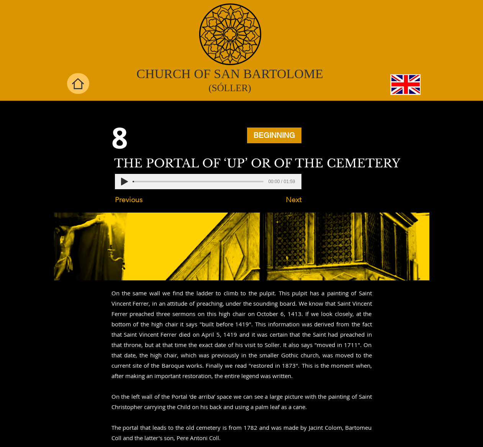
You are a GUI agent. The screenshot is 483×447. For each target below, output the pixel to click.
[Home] (78, 83)
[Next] (282, 200)
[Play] (124, 181)
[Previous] (140, 200)
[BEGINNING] (274, 135)
